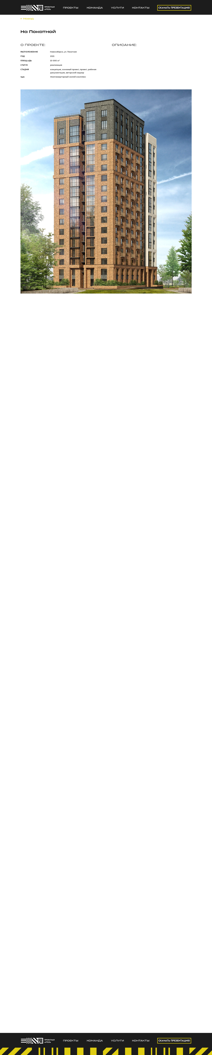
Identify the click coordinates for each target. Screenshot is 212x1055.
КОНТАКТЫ (140, 8)
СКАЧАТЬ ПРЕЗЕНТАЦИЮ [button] (174, 7)
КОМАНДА (95, 8)
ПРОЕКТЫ (70, 8)
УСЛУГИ (117, 8)
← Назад (27, 19)
